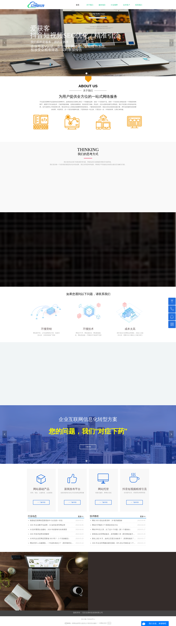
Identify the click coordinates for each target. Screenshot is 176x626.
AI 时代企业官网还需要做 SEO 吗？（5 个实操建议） (50, 538)
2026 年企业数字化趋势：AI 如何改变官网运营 (47, 525)
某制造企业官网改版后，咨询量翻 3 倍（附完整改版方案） (114, 534)
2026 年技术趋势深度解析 (39, 534)
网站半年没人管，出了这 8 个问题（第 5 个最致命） (111, 529)
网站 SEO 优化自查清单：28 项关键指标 (107, 520)
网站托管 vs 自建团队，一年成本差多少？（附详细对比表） (52, 543)
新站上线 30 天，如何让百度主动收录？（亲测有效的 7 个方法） (114, 538)
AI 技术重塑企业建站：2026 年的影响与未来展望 (48, 529)
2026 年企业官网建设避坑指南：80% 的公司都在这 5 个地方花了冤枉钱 (114, 543)
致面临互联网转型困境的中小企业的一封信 (46, 520)
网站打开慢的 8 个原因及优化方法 (105, 525)
